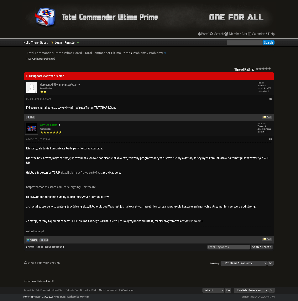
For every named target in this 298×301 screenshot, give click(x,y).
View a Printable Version (42, 263)
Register (70, 42)
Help (271, 34)
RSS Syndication (126, 290)
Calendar (257, 34)
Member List (237, 34)
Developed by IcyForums (77, 296)
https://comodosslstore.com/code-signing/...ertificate (61, 187)
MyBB (37, 296)
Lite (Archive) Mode (88, 290)
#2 (270, 139)
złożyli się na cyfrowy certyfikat (81, 172)
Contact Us (29, 290)
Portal (205, 34)
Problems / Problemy (148, 53)
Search (218, 34)
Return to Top (72, 290)
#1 (270, 99)
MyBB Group (59, 296)
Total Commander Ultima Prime (107, 53)
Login (58, 42)
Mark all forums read (108, 290)
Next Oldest (35, 247)
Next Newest (53, 247)
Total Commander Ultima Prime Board (54, 53)
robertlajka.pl (35, 231)
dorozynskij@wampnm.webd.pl (58, 84)
